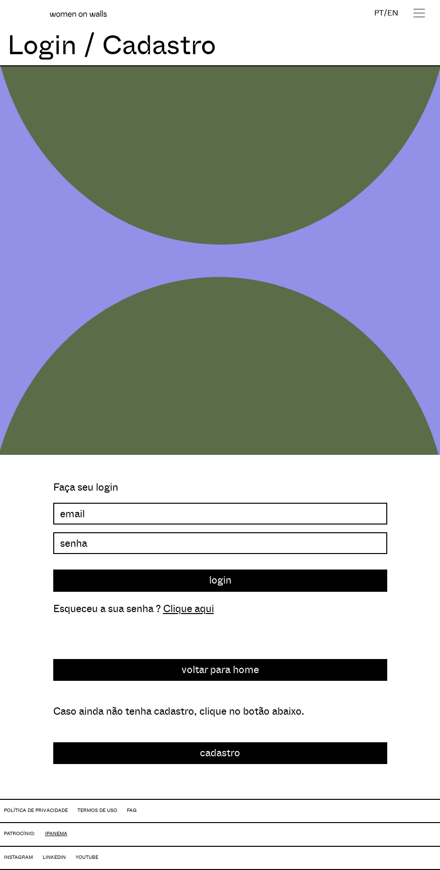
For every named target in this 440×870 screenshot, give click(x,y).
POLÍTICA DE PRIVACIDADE (36, 810)
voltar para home (220, 669)
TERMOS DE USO (97, 810)
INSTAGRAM (18, 857)
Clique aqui (188, 608)
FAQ (132, 810)
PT (379, 13)
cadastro (220, 753)
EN (392, 13)
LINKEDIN (54, 857)
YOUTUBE (87, 857)
